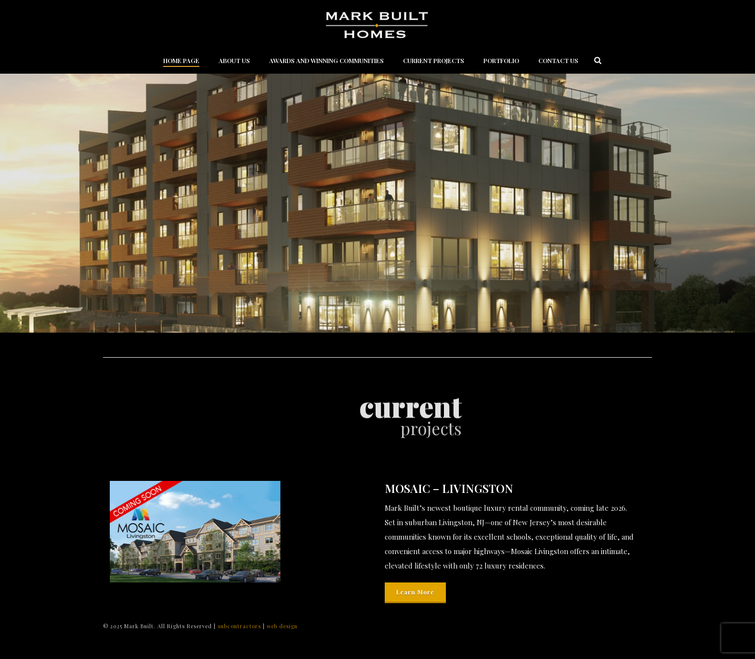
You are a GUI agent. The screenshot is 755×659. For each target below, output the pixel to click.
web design (282, 626)
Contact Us (558, 60)
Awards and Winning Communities (326, 60)
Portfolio (501, 60)
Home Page (181, 60)
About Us (234, 60)
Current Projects (433, 60)
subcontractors (240, 626)
